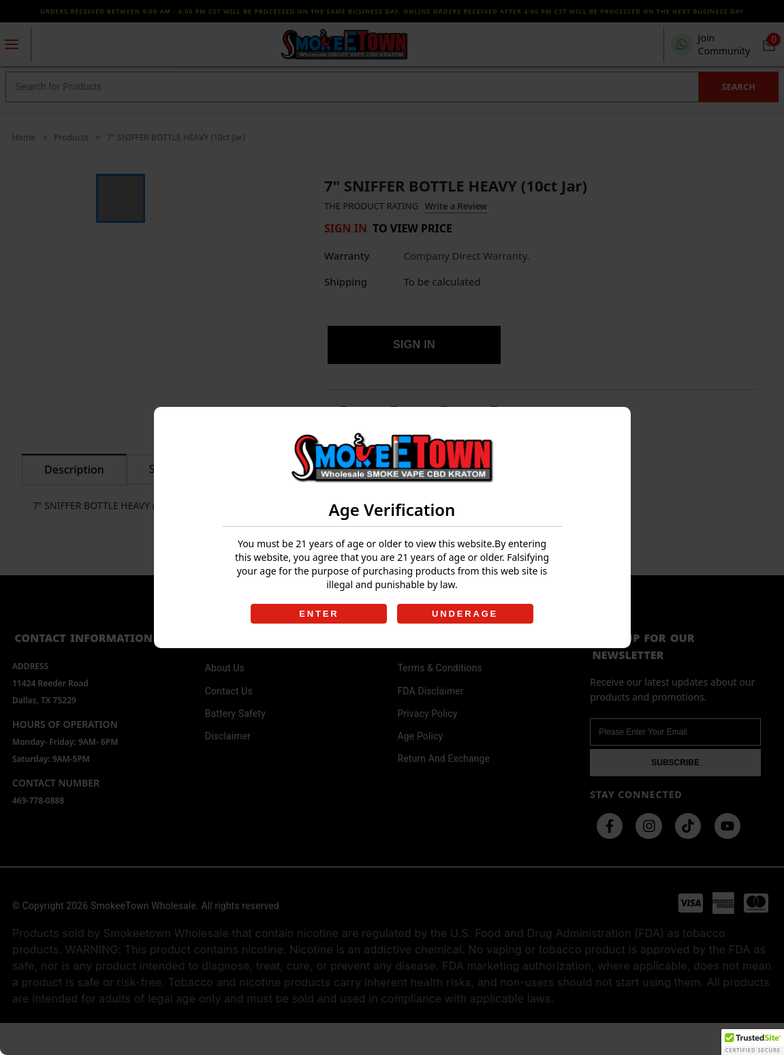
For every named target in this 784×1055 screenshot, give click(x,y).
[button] (752, 1042)
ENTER (318, 614)
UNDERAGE (466, 614)
